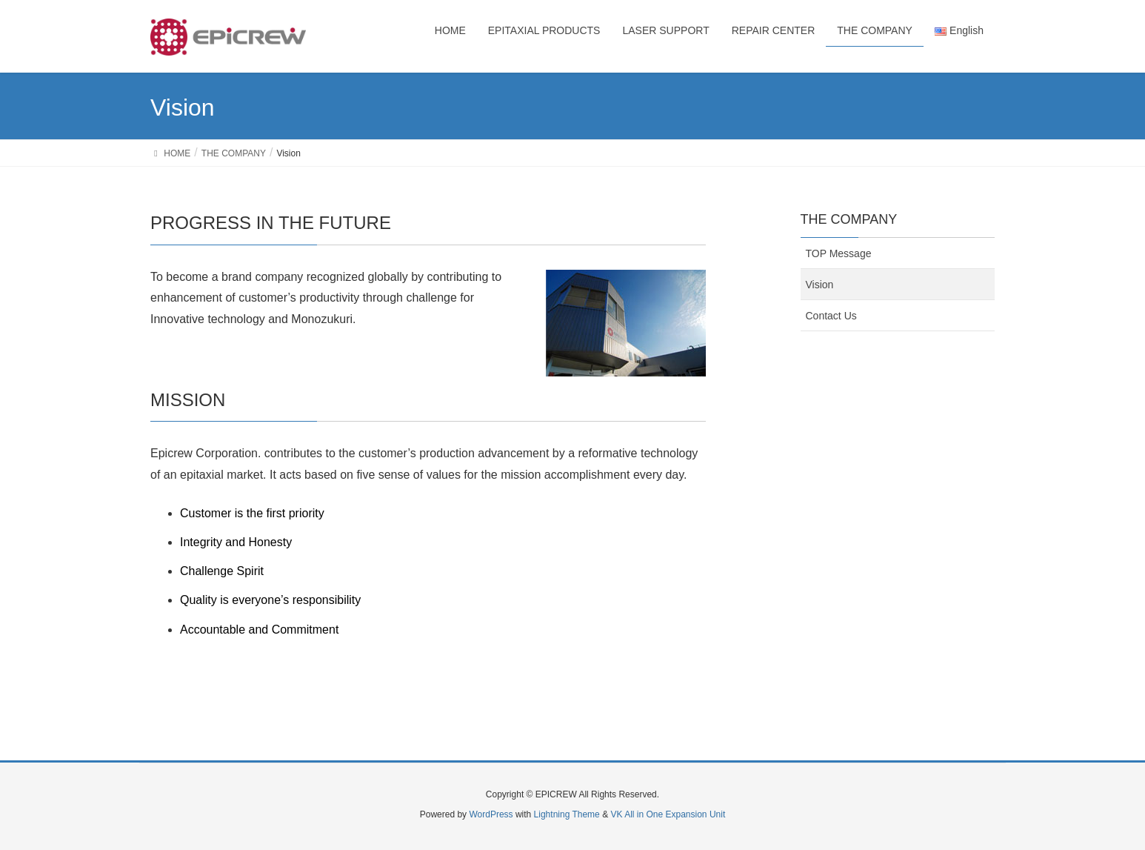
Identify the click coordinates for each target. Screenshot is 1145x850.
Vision (820, 284)
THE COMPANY (849, 219)
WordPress (491, 814)
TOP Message (839, 253)
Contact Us (831, 316)
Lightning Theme (567, 814)
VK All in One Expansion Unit (667, 814)
